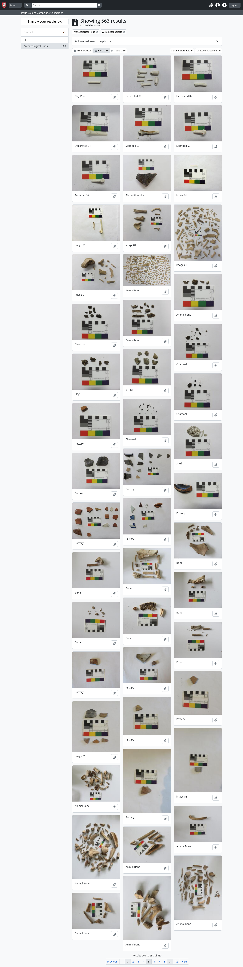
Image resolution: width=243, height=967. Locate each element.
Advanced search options (93, 41)
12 (176, 961)
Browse (14, 5)
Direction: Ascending (208, 50)
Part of (28, 32)
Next (184, 961)
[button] (210, 5)
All (25, 39)
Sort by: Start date (181, 50)
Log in (233, 5)
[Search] (64, 5)
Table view (118, 50)
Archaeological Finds (45, 46)
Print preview (82, 50)
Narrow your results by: (45, 21)
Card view (101, 50)
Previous (112, 961)
